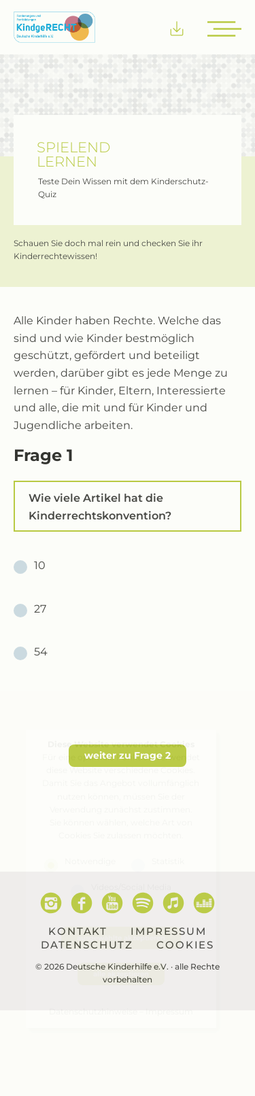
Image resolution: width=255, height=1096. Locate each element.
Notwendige (90, 860)
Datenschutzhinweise (93, 1011)
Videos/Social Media (131, 886)
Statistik (168, 860)
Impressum (169, 1011)
